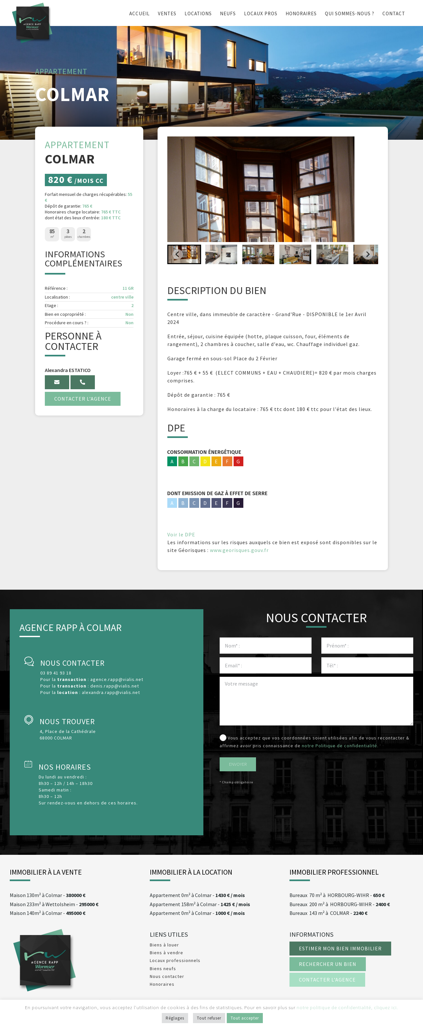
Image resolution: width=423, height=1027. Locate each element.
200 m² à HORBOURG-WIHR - (339, 904)
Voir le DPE (181, 534)
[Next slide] (368, 254)
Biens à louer (164, 945)
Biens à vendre (166, 953)
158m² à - (200, 904)
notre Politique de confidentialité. (340, 746)
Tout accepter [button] (245, 1018)
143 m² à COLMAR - (328, 913)
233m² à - (54, 904)
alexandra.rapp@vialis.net (111, 692)
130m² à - (47, 895)
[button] (184, 254)
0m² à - (197, 895)
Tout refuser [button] (209, 1018)
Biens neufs (163, 968)
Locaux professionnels (175, 960)
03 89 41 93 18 (55, 673)
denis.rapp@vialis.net (114, 686)
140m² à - (47, 913)
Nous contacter (167, 976)
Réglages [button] (175, 1018)
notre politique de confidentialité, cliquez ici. (347, 1007)
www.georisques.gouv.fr (239, 550)
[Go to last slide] (178, 254)
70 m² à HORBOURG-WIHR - (337, 895)
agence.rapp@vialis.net (116, 679)
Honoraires (162, 984)
